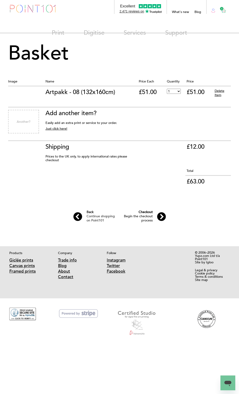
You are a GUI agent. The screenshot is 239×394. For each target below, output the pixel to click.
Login (213, 10)
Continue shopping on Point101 (101, 216)
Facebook (116, 271)
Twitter (113, 265)
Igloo (209, 262)
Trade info (67, 260)
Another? (23, 122)
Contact (65, 276)
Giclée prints (21, 260)
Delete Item (219, 93)
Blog (197, 12)
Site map (201, 280)
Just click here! (56, 128)
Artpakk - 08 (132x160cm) (80, 92)
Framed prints (22, 271)
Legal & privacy (206, 270)
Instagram (116, 260)
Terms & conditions (209, 276)
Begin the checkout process (138, 216)
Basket (221, 9)
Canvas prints (22, 265)
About (64, 271)
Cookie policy (205, 273)
